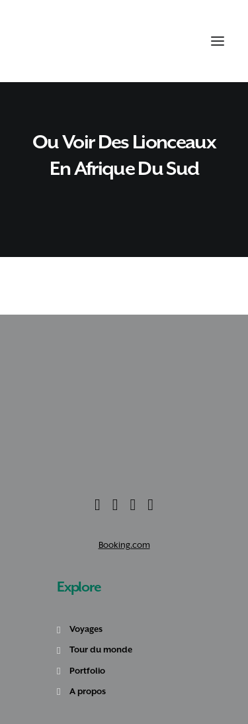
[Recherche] (169, 41)
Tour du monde (100, 649)
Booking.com (124, 545)
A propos (87, 691)
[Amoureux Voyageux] (47, 41)
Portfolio (87, 671)
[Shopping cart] (183, 41)
